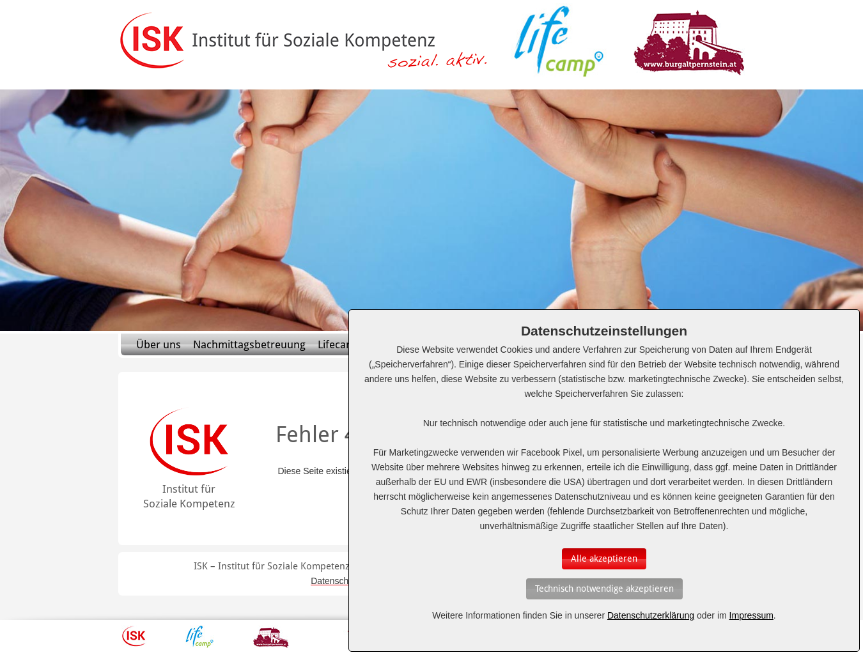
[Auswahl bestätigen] (604, 558)
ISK (133, 636)
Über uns (158, 344)
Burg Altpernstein (271, 636)
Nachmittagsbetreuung (249, 344)
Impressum (751, 615)
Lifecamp (340, 344)
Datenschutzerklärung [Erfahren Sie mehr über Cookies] (650, 615)
